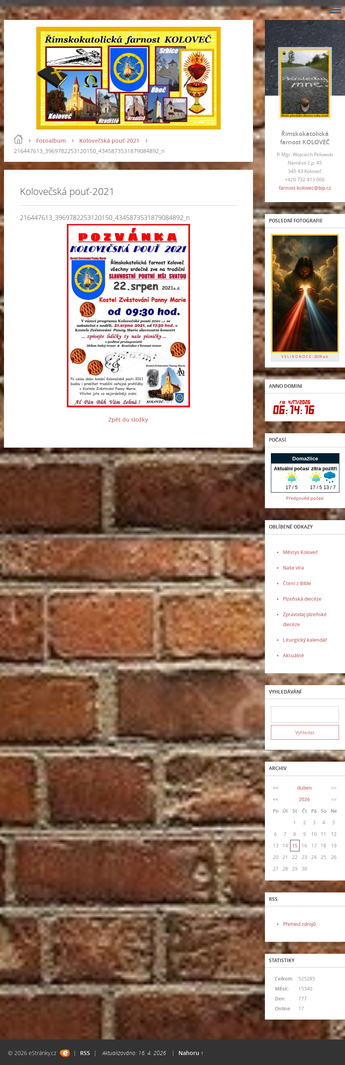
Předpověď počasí (304, 498)
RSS (85, 1053)
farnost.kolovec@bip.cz (305, 188)
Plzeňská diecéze (302, 598)
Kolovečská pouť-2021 (109, 140)
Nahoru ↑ (191, 1053)
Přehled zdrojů (299, 924)
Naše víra (293, 567)
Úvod (18, 139)
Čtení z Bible (297, 583)
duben (304, 787)
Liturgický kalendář (305, 640)
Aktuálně (293, 655)
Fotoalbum (51, 140)
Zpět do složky (128, 419)
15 (295, 845)
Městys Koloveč (300, 552)
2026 (304, 799)
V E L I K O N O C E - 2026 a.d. (305, 356)
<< (275, 787)
